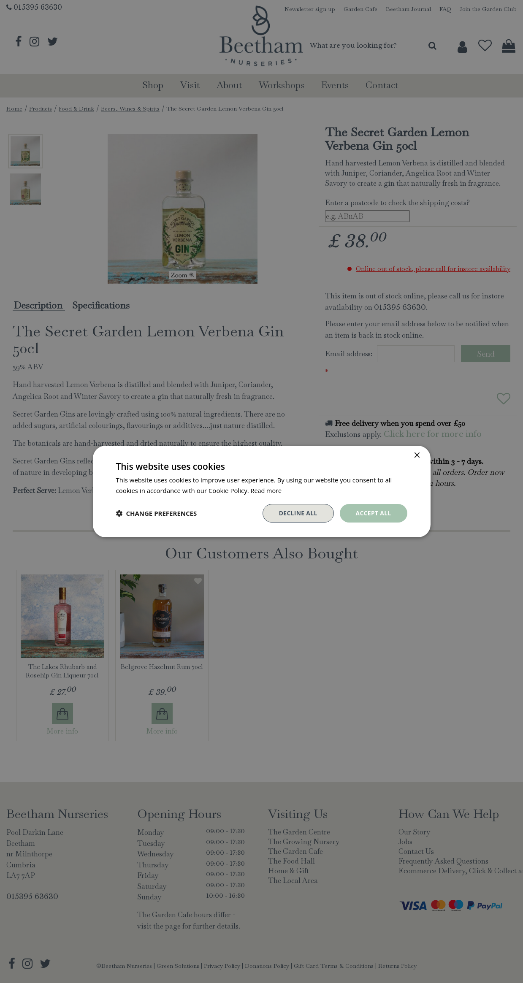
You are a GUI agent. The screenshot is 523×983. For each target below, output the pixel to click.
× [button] (417, 455)
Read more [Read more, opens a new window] (267, 490)
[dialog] (261, 491)
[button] (156, 513)
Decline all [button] (297, 513)
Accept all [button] (373, 513)
